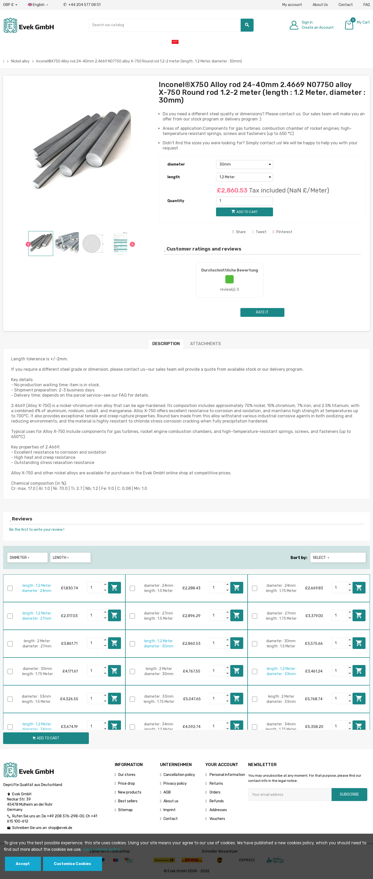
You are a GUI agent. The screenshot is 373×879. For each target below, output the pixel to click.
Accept (23, 864)
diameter (176, 164)
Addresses (218, 810)
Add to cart (114, 587)
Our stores (126, 775)
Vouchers (217, 819)
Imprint (169, 810)
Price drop (126, 783)
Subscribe (349, 794)
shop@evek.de (60, 828)
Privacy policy (175, 783)
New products (129, 792)
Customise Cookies (72, 864)
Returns (216, 783)
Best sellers (128, 801)
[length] (244, 177)
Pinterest (282, 232)
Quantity (175, 201)
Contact (346, 5)
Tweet (259, 232)
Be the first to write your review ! (36, 529)
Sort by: (298, 557)
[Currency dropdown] (10, 5)
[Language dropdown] (38, 5)
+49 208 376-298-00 (65, 816)
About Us (320, 5)
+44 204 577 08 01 (82, 5)
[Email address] (290, 794)
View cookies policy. (102, 849)
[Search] (171, 25)
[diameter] (244, 164)
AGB (167, 792)
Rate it (262, 312)
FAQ (366, 5)
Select (321, 557)
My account (292, 5)
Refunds (216, 801)
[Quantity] (244, 201)
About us (170, 801)
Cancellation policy (179, 775)
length (173, 177)
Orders (214, 792)
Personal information (227, 775)
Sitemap (125, 810)
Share (239, 232)
